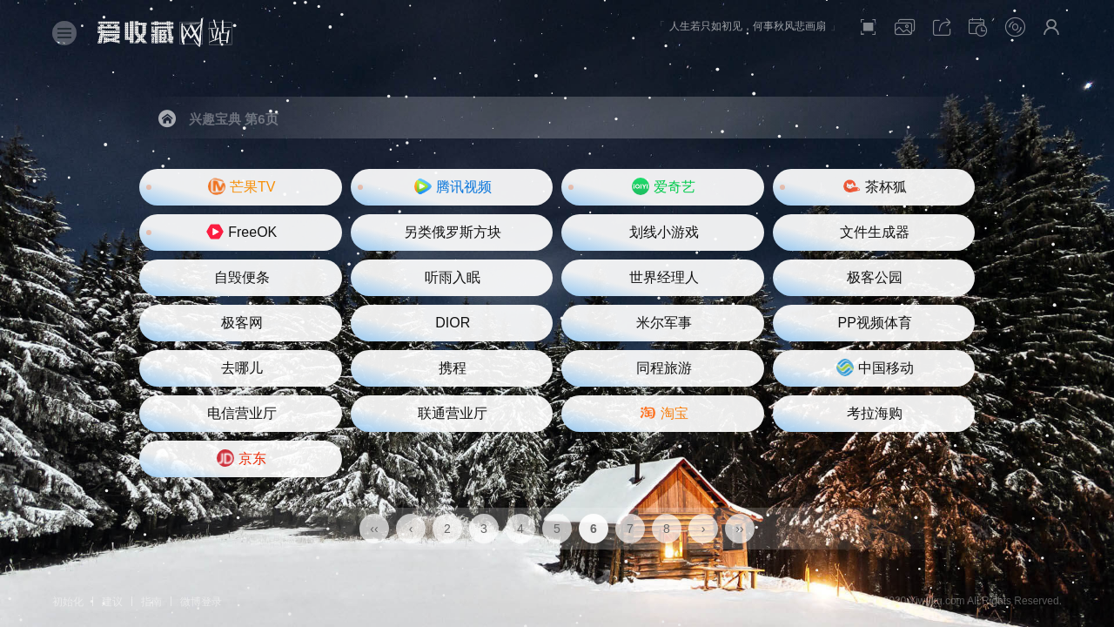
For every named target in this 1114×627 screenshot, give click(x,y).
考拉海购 (875, 413)
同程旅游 (664, 368)
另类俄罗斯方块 (452, 232)
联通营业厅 (452, 413)
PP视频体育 (875, 322)
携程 (452, 368)
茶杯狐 (875, 186)
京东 (241, 458)
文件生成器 (874, 232)
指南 (151, 602)
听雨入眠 (452, 277)
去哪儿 (242, 368)
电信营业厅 (242, 413)
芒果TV (241, 186)
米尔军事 (664, 322)
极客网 (242, 322)
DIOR (452, 322)
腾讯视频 (453, 186)
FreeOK (241, 231)
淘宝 (663, 412)
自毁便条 (242, 277)
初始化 (68, 602)
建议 (112, 602)
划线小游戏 (664, 232)
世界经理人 (664, 277)
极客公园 (875, 277)
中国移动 (875, 367)
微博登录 (201, 602)
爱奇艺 (663, 186)
